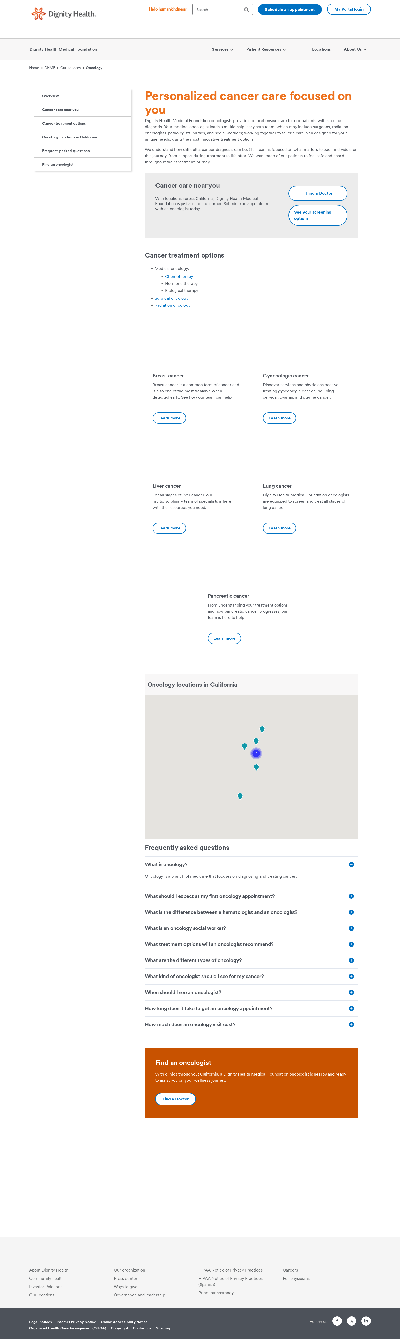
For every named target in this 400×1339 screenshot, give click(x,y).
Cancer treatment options (64, 222)
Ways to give (125, 1286)
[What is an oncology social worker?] (251, 1026)
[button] (256, 851)
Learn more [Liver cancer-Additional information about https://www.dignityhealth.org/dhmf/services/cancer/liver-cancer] (169, 626)
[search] (248, 10)
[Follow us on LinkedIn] (366, 1321)
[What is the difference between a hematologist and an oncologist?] (251, 1010)
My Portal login (349, 9)
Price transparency (216, 1292)
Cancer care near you (60, 208)
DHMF (52, 68)
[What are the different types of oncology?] (251, 1058)
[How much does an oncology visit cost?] (251, 1123)
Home (36, 68)
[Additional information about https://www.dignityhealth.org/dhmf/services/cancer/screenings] (317, 313)
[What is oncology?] (251, 963)
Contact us (142, 1328)
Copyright (119, 1328)
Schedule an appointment (290, 9)
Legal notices (40, 1322)
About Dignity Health (48, 1270)
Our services (72, 68)
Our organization (129, 1270)
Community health (46, 1278)
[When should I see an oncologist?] (251, 1091)
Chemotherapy (179, 375)
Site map (163, 1328)
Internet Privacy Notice (76, 1322)
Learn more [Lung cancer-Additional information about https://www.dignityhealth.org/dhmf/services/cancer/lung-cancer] (280, 626)
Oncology (94, 68)
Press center (125, 1278)
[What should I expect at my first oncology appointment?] (251, 994)
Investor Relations (45, 1286)
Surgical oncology (171, 396)
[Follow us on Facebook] (337, 1321)
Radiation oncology (172, 403)
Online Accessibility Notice (124, 1322)
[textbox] (222, 9)
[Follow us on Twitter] (351, 1318)
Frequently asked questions (66, 249)
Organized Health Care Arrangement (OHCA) (67, 1328)
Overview (50, 194)
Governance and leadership (139, 1294)
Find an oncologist (57, 263)
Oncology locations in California (69, 235)
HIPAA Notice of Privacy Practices (230, 1270)
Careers (290, 1270)
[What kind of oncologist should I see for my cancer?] (251, 1075)
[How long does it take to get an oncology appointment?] (251, 1107)
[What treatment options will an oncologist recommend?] (251, 1042)
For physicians (296, 1278)
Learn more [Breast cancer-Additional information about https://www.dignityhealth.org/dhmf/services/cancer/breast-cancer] (169, 516)
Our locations (41, 1294)
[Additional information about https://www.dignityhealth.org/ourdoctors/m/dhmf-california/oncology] (317, 291)
